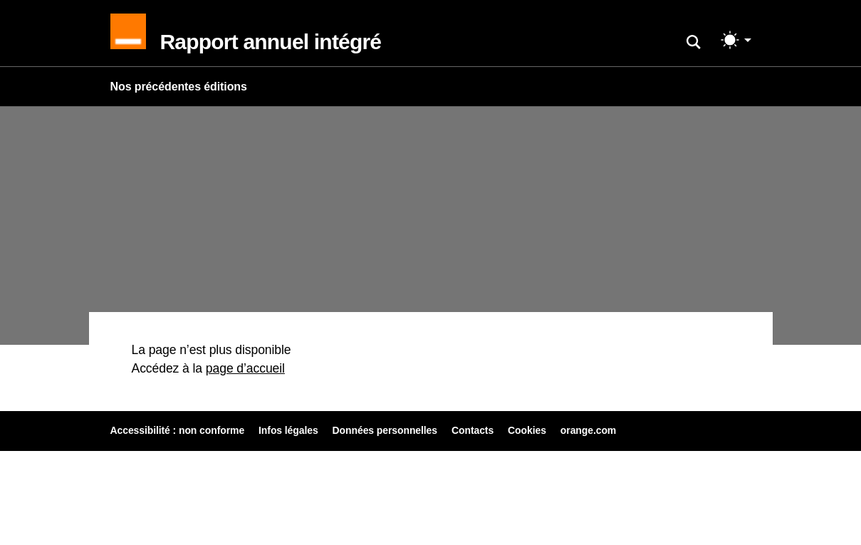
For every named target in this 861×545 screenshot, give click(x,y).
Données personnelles (385, 430)
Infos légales (288, 430)
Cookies (527, 430)
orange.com (588, 430)
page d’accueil (245, 368)
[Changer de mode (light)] (736, 40)
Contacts (473, 430)
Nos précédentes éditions (178, 87)
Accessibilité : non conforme (177, 430)
